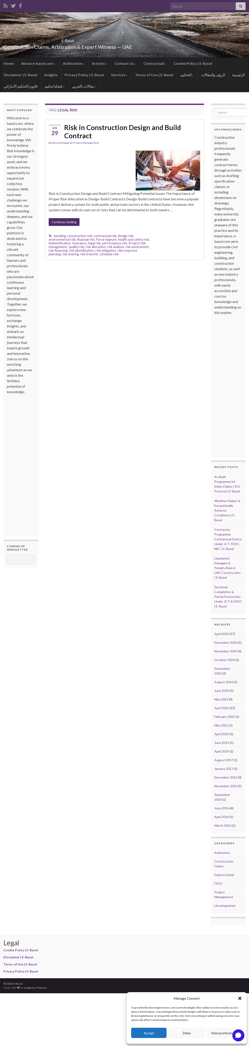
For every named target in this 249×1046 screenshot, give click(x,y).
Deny (187, 1033)
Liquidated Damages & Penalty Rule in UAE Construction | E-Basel (227, 567)
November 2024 (225, 651)
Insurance (79, 243)
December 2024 (225, 642)
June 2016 (221, 808)
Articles (100, 63)
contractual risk (105, 236)
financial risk (86, 239)
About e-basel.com (38, 63)
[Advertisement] (25, 463)
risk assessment (137, 247)
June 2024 (221, 691)
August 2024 (223, 682)
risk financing (58, 250)
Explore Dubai (224, 875)
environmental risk (62, 239)
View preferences (224, 1033)
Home (9, 63)
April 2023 (221, 708)
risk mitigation (105, 250)
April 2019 (221, 751)
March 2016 (222, 825)
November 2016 (225, 786)
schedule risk (109, 254)
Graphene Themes (35, 987)
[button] (240, 998)
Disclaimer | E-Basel (20, 75)
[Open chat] (238, 1035)
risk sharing (70, 254)
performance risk (114, 243)
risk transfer (89, 254)
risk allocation (96, 247)
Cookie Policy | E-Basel (193, 63)
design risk (125, 236)
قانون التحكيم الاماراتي (20, 86)
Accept (149, 1033)
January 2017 (223, 769)
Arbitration (74, 63)
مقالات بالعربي (84, 86)
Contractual (155, 63)
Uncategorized (224, 905)
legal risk (94, 243)
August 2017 (223, 760)
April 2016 (221, 817)
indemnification (60, 243)
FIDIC (218, 883)
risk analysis (115, 247)
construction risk (79, 236)
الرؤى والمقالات (213, 75)
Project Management (86, 142)
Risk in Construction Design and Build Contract (122, 131)
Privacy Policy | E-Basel (84, 75)
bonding (60, 236)
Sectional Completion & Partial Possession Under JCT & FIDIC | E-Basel (228, 596)
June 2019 (221, 743)
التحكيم (187, 75)
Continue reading (64, 222)
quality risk (76, 247)
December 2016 (225, 777)
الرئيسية (238, 75)
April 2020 (221, 734)
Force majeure (106, 239)
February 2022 (224, 717)
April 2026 (221, 634)
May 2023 (221, 699)
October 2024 (224, 660)
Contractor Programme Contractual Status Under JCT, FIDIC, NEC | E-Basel (228, 539)
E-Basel (68, 39)
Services (119, 75)
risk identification (81, 250)
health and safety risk (133, 239)
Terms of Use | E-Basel (154, 75)
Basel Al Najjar (61, 142)
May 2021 (221, 725)
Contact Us (125, 63)
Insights (51, 75)
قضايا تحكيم (55, 86)
